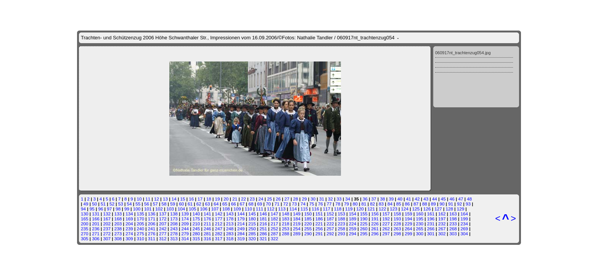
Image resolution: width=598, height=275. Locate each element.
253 (285, 228)
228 (397, 223)
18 (208, 198)
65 (224, 203)
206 (152, 223)
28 (295, 198)
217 (274, 223)
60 (181, 203)
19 (217, 198)
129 (461, 208)
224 (353, 223)
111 (260, 208)
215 (252, 223)
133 (118, 213)
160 (419, 213)
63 (207, 203)
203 (118, 223)
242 (163, 228)
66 (233, 203)
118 (338, 208)
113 (282, 208)
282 (218, 233)
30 (312, 198)
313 (174, 238)
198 (453, 218)
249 (241, 228)
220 (308, 223)
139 (185, 213)
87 (415, 203)
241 (152, 228)
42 (417, 198)
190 (364, 218)
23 (252, 198)
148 (285, 213)
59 (172, 203)
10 (139, 198)
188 (341, 218)
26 (278, 198)
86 (407, 203)
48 (469, 198)
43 (425, 198)
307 (107, 238)
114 (293, 208)
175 (196, 218)
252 (274, 228)
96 (100, 208)
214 (241, 223)
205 (140, 223)
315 (196, 238)
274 (129, 233)
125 (416, 208)
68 (250, 203)
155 (364, 213)
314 (185, 238)
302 (442, 233)
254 (297, 228)
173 (174, 218)
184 (297, 218)
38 (382, 198)
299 (408, 233)
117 (326, 208)
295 (364, 233)
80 (355, 203)
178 (230, 218)
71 (277, 203)
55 (137, 203)
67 (242, 203)
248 (230, 228)
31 (321, 198)
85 (398, 203)
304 (464, 233)
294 (353, 233)
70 (268, 203)
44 (434, 198)
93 (468, 203)
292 (330, 233)
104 (181, 208)
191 (375, 218)
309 (129, 238)
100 (137, 208)
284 (241, 233)
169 (129, 218)
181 (263, 218)
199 (464, 218)
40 (399, 198)
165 (84, 218)
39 (391, 198)
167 (107, 218)
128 (449, 208)
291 (319, 233)
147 (274, 213)
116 (315, 208)
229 (408, 223)
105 (192, 208)
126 (427, 208)
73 (294, 203)
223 (341, 223)
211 (207, 223)
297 (386, 233)
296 (375, 233)
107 (215, 208)
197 (442, 218)
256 (319, 228)
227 (386, 223)
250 (252, 228)
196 (431, 218)
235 (84, 228)
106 (203, 208)
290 (308, 233)
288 (285, 233)
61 (190, 203)
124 (404, 208)
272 (107, 233)
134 (129, 213)
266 (431, 228)
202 (107, 223)
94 (83, 208)
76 (320, 203)
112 (271, 208)
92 (459, 203)
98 (118, 208)
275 (140, 233)
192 (386, 218)
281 (207, 233)
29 (304, 198)
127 (438, 208)
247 (218, 228)
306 (96, 238)
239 (129, 228)
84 (389, 203)
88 (424, 203)
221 (319, 223)
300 (419, 233)
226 (375, 223)
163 (453, 213)
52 (111, 203)
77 (328, 203)
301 (431, 233)
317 (218, 238)
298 (397, 233)
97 (109, 208)
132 (107, 213)
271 (96, 233)
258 (341, 228)
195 (419, 218)
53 (120, 203)
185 (308, 218)
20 (225, 198)
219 (297, 223)
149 (297, 213)
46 (452, 198)
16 (191, 198)
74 (303, 203)
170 (140, 218)
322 (274, 238)
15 (182, 198)
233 (453, 223)
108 (226, 208)
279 (185, 233)
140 (196, 213)
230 (419, 223)
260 (364, 228)
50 (94, 203)
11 (147, 198)
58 (164, 203)
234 (464, 223)
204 (129, 223)
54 (129, 203)
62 (198, 203)
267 (442, 228)
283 (230, 233)
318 (230, 238)
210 (196, 223)
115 (304, 208)
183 (285, 218)
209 (185, 223)
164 (464, 213)
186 (319, 218)
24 (260, 198)
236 (96, 228)
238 (118, 228)
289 (297, 233)
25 (269, 198)
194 (408, 218)
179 (241, 218)
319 (241, 238)
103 (170, 208)
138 (174, 213)
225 (364, 223)
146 (263, 213)
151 (319, 213)
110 (248, 208)
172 (163, 218)
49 (86, 203)
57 (155, 203)
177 (218, 218)
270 (84, 233)
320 (252, 238)
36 (365, 198)
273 (118, 233)
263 (397, 228)
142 (218, 213)
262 (386, 228)
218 (285, 223)
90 (442, 203)
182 (274, 218)
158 (397, 213)
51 (103, 203)
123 (393, 208)
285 (252, 233)
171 (152, 218)
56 (146, 203)
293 (341, 233)
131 (96, 213)
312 (163, 238)
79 (346, 203)
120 (360, 208)
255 (308, 228)
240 (140, 228)
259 (353, 228)
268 (453, 228)
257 (330, 228)
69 (259, 203)
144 (241, 213)
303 (453, 233)
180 (252, 218)
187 (330, 218)
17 (200, 198)
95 (92, 208)
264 (408, 228)
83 (381, 203)
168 (118, 218)
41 (408, 198)
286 (263, 233)
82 (372, 203)
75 (311, 203)
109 (237, 208)
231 (431, 223)
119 (349, 208)
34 (347, 198)
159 (408, 213)
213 (230, 223)
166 (96, 218)
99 (126, 208)
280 (196, 233)
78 (337, 203)
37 (373, 198)
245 (196, 228)
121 (371, 208)
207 (163, 223)
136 (152, 213)
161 (431, 213)
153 (341, 213)
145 (252, 213)
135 (140, 213)
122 (382, 208)
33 (339, 198)
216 (263, 223)
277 (163, 233)
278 (174, 233)
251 (263, 228)
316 (207, 238)
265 (419, 228)
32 (330, 198)
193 (397, 218)
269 (464, 228)
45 (443, 198)
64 (216, 203)
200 (84, 223)
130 (84, 213)
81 (364, 203)
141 (207, 213)
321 (263, 238)
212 (218, 223)
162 (442, 213)
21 (234, 198)
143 (230, 213)
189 (353, 218)
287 (274, 233)
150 (308, 213)
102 (159, 208)
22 (243, 198)
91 (450, 203)
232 (442, 223)
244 (185, 228)
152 (330, 213)
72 (285, 203)
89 (433, 203)
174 (185, 218)
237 (107, 228)
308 (118, 238)
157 (386, 213)
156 (375, 213)
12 (156, 198)
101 (148, 208)
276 (152, 233)
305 (84, 238)
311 (152, 238)
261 (375, 228)
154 (353, 213)
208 (174, 223)
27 (287, 198)
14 (174, 198)
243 (174, 228)
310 (140, 238)
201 (96, 223)
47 (460, 198)
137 (163, 213)
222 (330, 223)
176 (207, 218)
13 (165, 198)
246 (207, 228)
